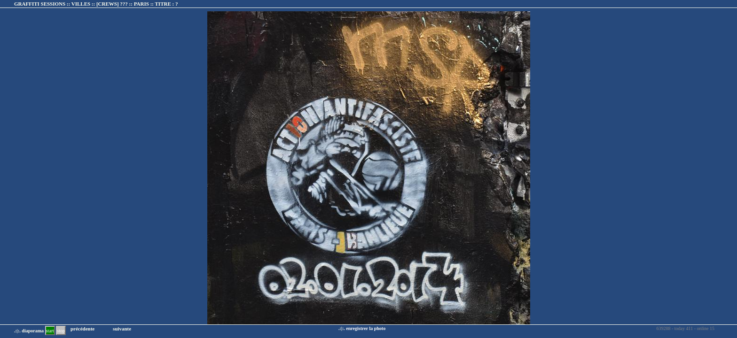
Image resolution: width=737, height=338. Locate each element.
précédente (82, 328)
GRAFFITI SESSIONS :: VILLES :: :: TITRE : (96, 4)
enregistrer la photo (365, 328)
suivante (122, 328)
